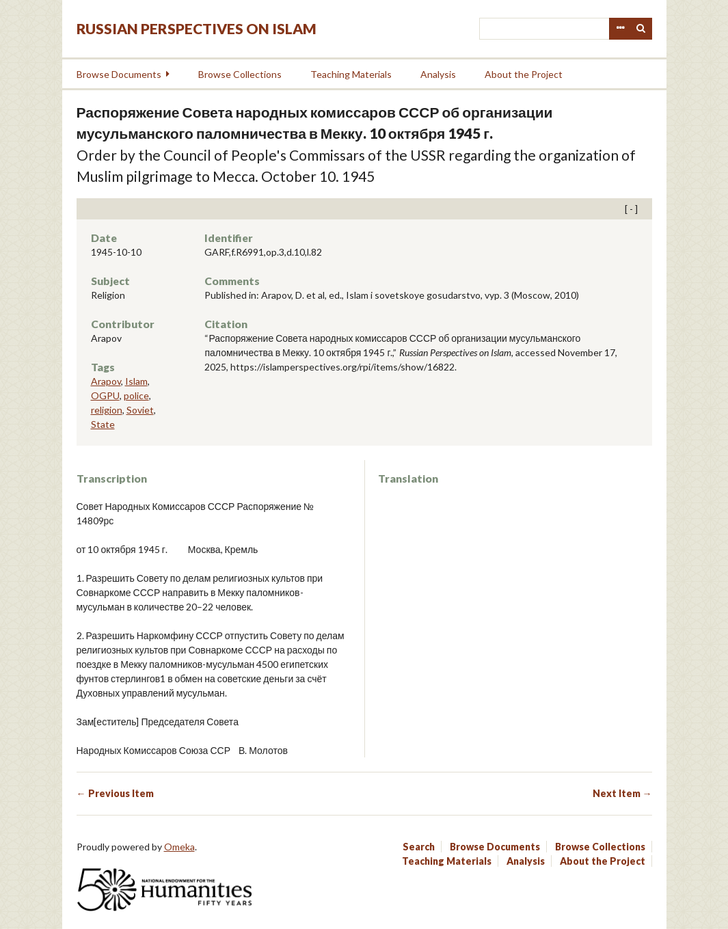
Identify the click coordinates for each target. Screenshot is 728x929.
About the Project (524, 74)
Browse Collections (240, 74)
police (136, 395)
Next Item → (622, 793)
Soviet (140, 410)
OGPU (105, 395)
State (103, 424)
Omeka (179, 846)
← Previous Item (115, 793)
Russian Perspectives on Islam (196, 28)
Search (641, 29)
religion (106, 410)
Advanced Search (620, 29)
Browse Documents (119, 74)
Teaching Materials (351, 74)
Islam (136, 381)
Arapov (106, 381)
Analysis (438, 74)
